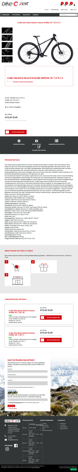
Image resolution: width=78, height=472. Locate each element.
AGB (43, 428)
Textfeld (10, 380)
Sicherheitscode (12, 390)
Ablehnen (74, 467)
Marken (35, 15)
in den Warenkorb (18, 132)
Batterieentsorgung (47, 430)
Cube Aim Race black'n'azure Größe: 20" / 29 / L (22, 334)
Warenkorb (55, 10)
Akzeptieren (73, 469)
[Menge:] (7, 132)
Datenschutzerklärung (16, 402)
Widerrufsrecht (64, 428)
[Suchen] (76, 15)
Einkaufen (64, 10)
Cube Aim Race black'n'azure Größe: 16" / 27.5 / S (39, 22)
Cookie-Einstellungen (65, 467)
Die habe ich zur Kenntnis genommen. (24, 402)
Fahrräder (5, 15)
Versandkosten (64, 427)
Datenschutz (45, 427)
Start (47, 10)
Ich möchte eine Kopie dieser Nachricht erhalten (20, 387)
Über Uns (73, 10)
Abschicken (11, 406)
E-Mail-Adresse (12, 374)
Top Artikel (16, 15)
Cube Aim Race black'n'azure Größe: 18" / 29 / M (22, 311)
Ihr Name (10, 369)
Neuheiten (26, 15)
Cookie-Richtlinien (35, 467)
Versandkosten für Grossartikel (19, 120)
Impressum (45, 425)
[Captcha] (28, 399)
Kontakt (44, 423)
